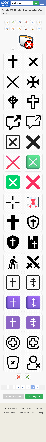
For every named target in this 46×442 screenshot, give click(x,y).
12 (28, 387)
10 (18, 387)
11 (23, 387)
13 (32, 387)
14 (37, 387)
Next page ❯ (34, 396)
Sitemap (39, 413)
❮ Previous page (13, 396)
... (11, 387)
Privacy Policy (9, 413)
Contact (38, 408)
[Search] (36, 3)
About (30, 408)
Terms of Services (25, 413)
